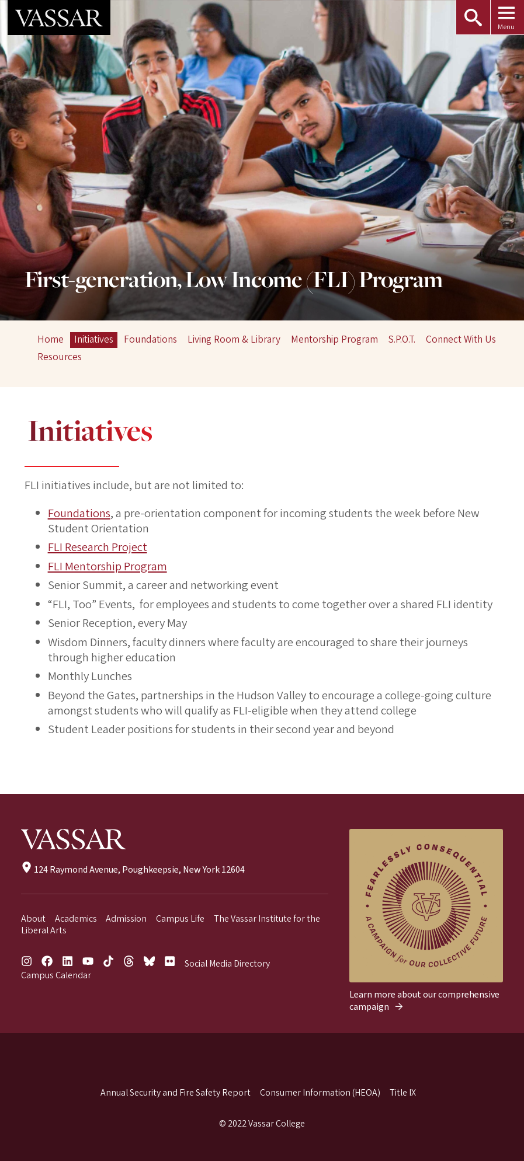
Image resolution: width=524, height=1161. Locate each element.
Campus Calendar (56, 975)
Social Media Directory (227, 963)
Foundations (150, 339)
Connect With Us (461, 339)
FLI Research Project (97, 547)
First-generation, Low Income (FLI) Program (234, 281)
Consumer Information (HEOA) (320, 1092)
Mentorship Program (334, 339)
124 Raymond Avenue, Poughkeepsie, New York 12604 (133, 869)
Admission (126, 918)
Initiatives (93, 339)
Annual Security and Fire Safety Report (175, 1092)
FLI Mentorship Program (107, 566)
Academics (76, 918)
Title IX (403, 1092)
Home (50, 339)
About (33, 918)
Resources (59, 357)
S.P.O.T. (401, 339)
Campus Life (180, 918)
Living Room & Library (234, 339)
